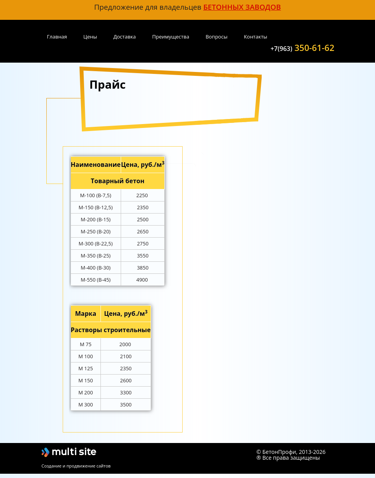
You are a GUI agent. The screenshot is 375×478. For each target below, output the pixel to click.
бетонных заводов (242, 7)
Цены (90, 36)
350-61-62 (303, 47)
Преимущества (170, 36)
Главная (57, 36)
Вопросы (216, 36)
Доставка (124, 36)
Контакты (255, 36)
